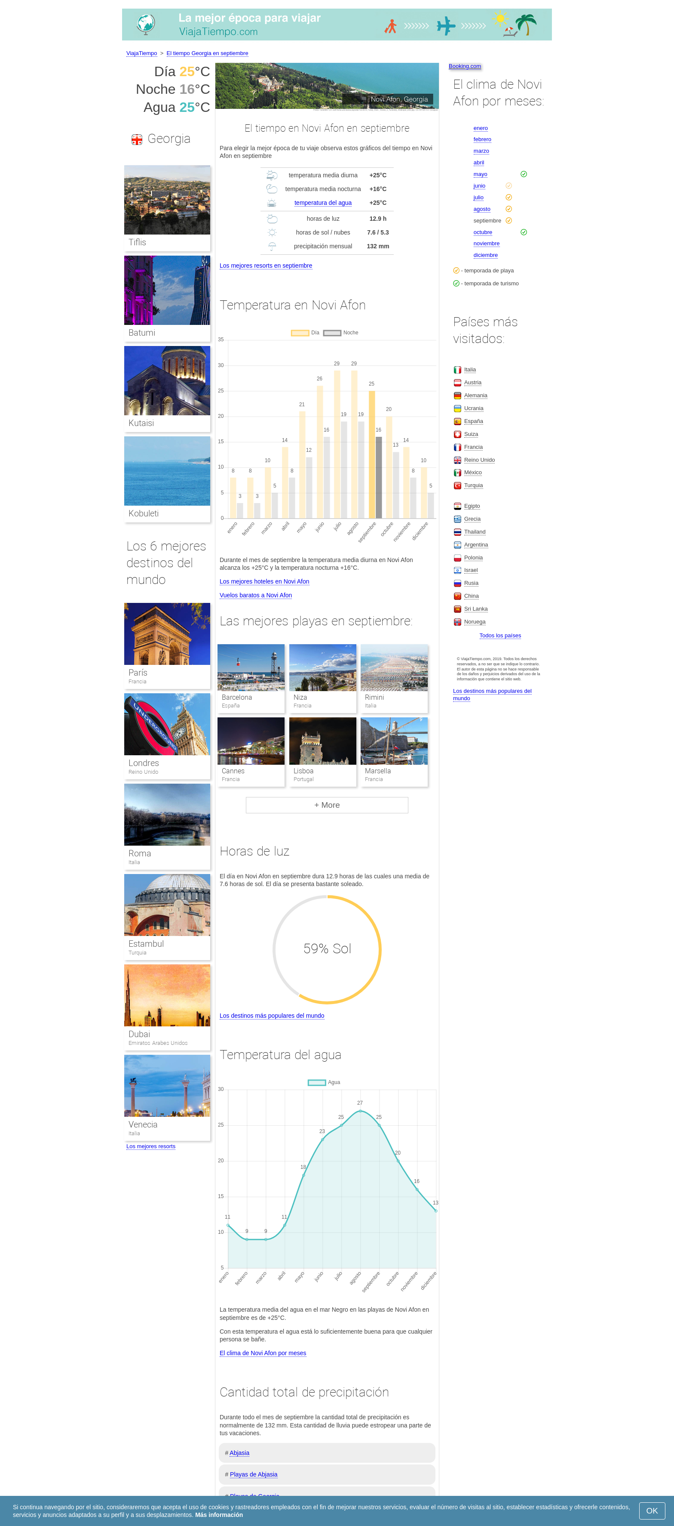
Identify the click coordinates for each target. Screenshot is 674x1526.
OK (652, 1510)
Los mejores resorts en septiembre (266, 265)
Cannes (233, 771)
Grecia (472, 519)
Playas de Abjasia (254, 1474)
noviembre (487, 243)
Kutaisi (141, 423)
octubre (483, 232)
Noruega (475, 621)
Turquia (138, 952)
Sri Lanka (476, 608)
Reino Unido (143, 772)
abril (479, 162)
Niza (300, 697)
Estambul (146, 944)
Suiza (471, 434)
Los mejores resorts (150, 1146)
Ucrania (474, 408)
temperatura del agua (323, 202)
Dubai (139, 1034)
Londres (144, 763)
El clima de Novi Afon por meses (263, 1353)
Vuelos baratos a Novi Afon (256, 595)
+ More (327, 804)
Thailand (475, 531)
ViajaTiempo (141, 53)
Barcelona (237, 697)
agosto (482, 209)
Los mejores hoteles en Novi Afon (264, 581)
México (473, 472)
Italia (134, 862)
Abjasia (239, 1452)
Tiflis (137, 242)
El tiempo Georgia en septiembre (207, 53)
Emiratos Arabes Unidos (158, 1043)
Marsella (378, 771)
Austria (472, 382)
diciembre (486, 255)
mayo (480, 174)
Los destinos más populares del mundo (272, 1015)
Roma (140, 853)
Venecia (143, 1124)
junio (479, 185)
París (138, 672)
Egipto (472, 506)
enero (481, 128)
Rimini (374, 697)
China (471, 596)
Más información (219, 1514)
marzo (481, 151)
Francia (138, 681)
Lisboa (304, 771)
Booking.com (465, 66)
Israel (471, 570)
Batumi (142, 332)
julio (479, 197)
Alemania (475, 395)
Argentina (476, 544)
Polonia (473, 557)
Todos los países (500, 635)
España (473, 421)
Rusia (471, 583)
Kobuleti (144, 513)
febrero (482, 139)
